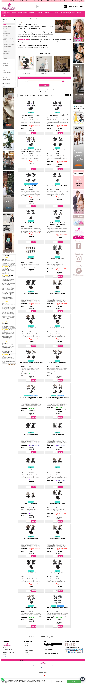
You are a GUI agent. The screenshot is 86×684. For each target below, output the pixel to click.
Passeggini (5, 31)
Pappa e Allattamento (7, 72)
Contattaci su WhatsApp (71, 1)
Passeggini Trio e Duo (7, 26)
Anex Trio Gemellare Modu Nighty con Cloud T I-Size (31, 186)
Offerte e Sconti (6, 21)
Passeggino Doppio (7, 46)
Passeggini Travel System (8, 35)
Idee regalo (5, 77)
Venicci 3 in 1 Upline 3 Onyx (31, 293)
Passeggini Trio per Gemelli (8, 41)
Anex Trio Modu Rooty (31, 607)
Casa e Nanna (40, 12)
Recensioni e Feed (28, 647)
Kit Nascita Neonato (6, 79)
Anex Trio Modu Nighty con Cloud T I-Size (57, 186)
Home (4, 12)
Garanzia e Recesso (29, 650)
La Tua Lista (79, 12)
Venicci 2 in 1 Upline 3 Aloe (57, 434)
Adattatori (5, 58)
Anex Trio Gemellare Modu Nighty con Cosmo (57, 150)
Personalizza (59, 681)
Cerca (26, 81)
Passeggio (14, 12)
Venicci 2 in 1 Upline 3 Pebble (31, 503)
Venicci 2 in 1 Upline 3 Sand (57, 469)
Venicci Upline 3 (31, 258)
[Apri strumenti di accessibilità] (82, 679)
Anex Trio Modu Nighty (31, 223)
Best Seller (27, 654)
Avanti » (48, 91)
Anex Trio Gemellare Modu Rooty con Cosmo (31, 362)
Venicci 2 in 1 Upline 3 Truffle (31, 469)
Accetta (74, 681)
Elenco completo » (11, 364)
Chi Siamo (27, 643)
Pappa (56, 12)
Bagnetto (46, 12)
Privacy (6, 682)
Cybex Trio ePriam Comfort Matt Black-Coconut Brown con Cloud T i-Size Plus (31, 150)
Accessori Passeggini (22, 12)
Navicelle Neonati (6, 51)
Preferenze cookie (43, 672)
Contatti (26, 645)
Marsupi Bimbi (6, 53)
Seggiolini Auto (32, 12)
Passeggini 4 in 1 (6, 28)
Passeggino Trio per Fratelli (8, 44)
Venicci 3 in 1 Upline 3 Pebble (57, 293)
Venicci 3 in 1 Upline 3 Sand (31, 328)
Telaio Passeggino (6, 55)
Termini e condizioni (29, 648)
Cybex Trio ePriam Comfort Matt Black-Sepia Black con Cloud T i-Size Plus (31, 114)
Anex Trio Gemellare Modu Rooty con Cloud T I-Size (57, 398)
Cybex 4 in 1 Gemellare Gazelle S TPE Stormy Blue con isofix (57, 608)
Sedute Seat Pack (6, 48)
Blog (4, 15)
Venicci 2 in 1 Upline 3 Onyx (31, 434)
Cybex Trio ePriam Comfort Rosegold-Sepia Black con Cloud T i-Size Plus (57, 114)
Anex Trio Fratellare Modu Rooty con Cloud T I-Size (31, 398)
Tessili (51, 12)
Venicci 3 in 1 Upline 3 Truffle (57, 328)
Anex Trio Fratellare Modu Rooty (57, 362)
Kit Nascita (72, 12)
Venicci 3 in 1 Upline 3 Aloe (57, 258)
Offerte (8, 12)
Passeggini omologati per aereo (8, 39)
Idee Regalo (66, 12)
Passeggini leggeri (6, 33)
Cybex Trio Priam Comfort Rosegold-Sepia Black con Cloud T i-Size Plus (58, 223)
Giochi (60, 12)
